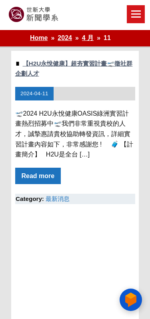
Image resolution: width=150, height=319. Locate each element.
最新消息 (58, 198)
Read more (38, 176)
